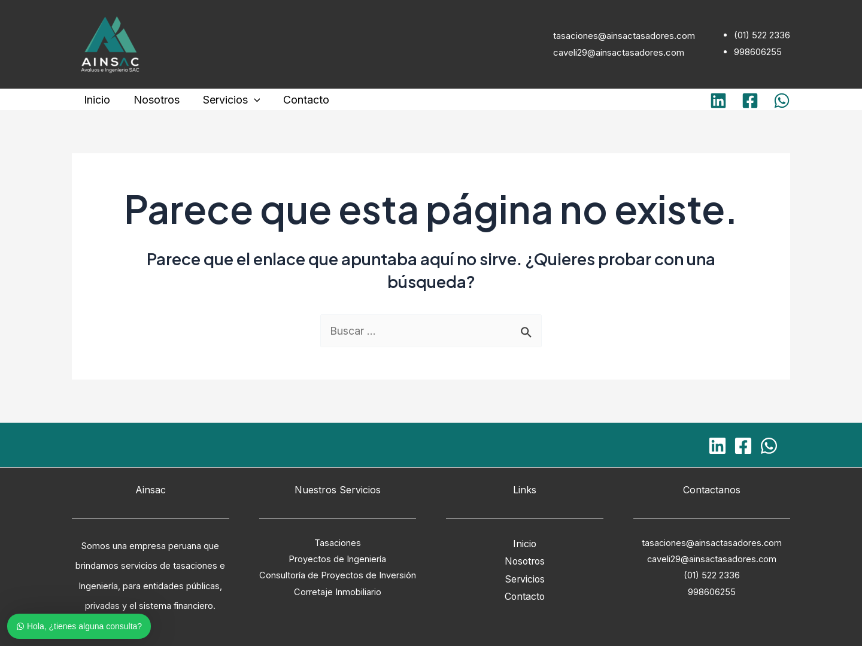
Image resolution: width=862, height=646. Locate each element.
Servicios (227, 99)
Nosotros (153, 99)
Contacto (300, 99)
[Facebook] (750, 100)
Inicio (96, 99)
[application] (249, 99)
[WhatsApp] (781, 100)
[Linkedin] (718, 100)
